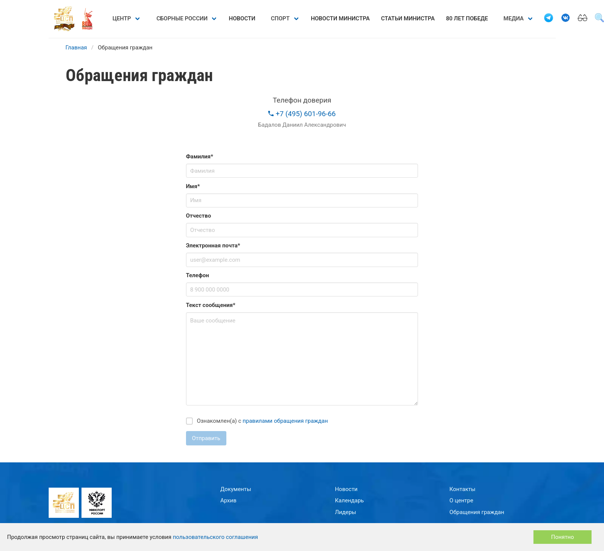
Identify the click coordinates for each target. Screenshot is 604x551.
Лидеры (345, 512)
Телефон (197, 275)
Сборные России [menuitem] (182, 18)
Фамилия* (199, 156)
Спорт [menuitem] (280, 18)
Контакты (462, 489)
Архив (228, 500)
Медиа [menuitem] (514, 18)
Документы (235, 489)
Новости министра (340, 18)
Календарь (349, 500)
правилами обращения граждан (285, 420)
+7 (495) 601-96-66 (302, 114)
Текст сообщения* (210, 305)
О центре (461, 500)
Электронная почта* (213, 245)
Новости (242, 18)
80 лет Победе (467, 18)
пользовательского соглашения (215, 537)
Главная (76, 47)
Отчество (198, 215)
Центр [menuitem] (121, 18)
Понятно (562, 537)
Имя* (193, 186)
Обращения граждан (476, 512)
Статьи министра (408, 18)
